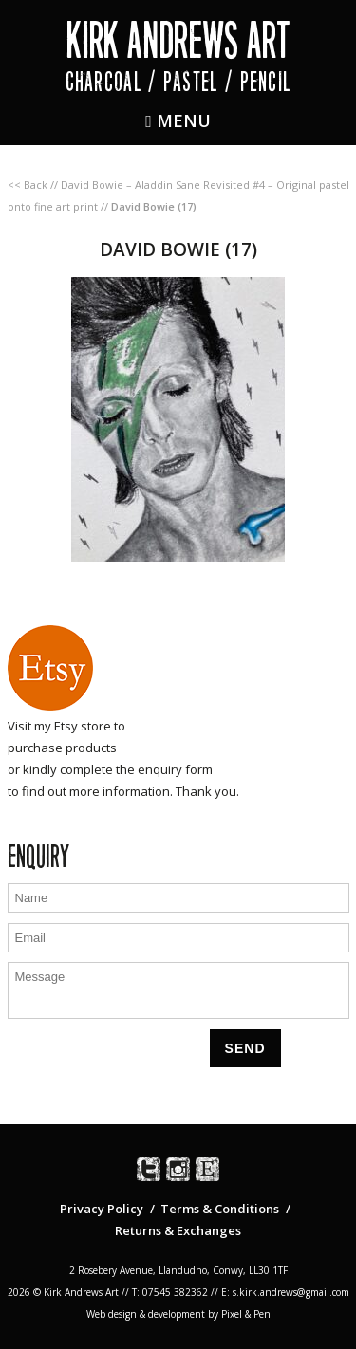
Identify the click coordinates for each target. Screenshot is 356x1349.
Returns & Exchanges (178, 1230)
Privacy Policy (101, 1208)
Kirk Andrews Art (178, 40)
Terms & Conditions (219, 1208)
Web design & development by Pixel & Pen (178, 1314)
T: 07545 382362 (170, 1292)
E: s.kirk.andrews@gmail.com (285, 1292)
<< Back (27, 184)
